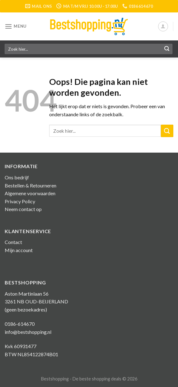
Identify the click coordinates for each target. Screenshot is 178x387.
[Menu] (15, 26)
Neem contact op (23, 209)
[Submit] (167, 49)
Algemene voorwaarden (30, 193)
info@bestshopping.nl (28, 332)
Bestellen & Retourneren (30, 185)
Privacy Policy (20, 201)
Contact (13, 242)
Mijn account (19, 250)
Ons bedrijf (17, 177)
